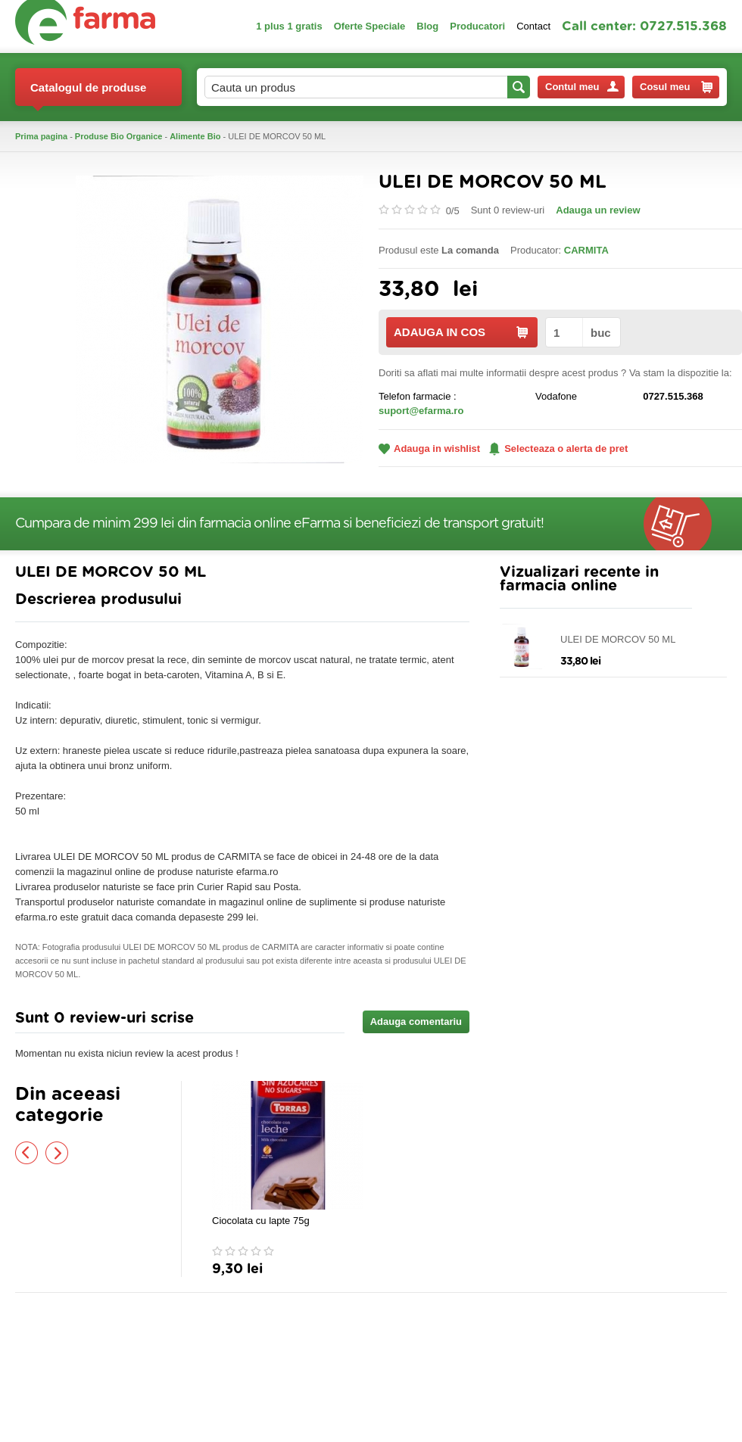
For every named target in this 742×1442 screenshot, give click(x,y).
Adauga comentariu (416, 1021)
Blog (427, 26)
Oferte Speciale (370, 26)
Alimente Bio (195, 136)
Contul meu (582, 86)
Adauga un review (598, 210)
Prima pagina (41, 136)
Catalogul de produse (88, 93)
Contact (533, 26)
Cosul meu (676, 87)
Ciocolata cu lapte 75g (261, 1220)
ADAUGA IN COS (461, 331)
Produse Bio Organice (119, 136)
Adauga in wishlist (429, 448)
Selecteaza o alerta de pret (558, 449)
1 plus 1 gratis (289, 26)
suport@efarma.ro (421, 410)
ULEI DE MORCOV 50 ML (617, 639)
